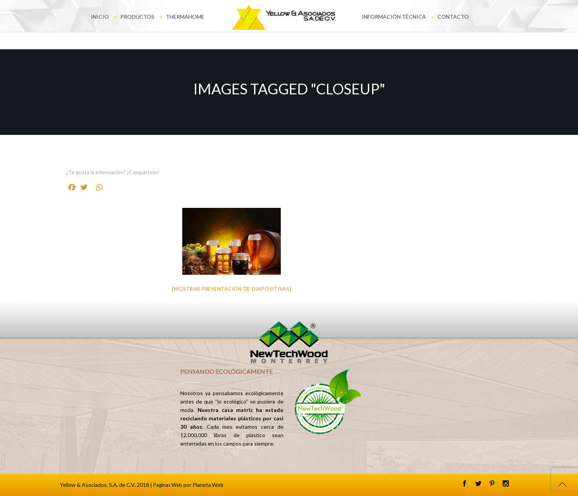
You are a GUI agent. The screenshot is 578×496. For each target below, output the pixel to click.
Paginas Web (167, 485)
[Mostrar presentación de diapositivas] (231, 289)
